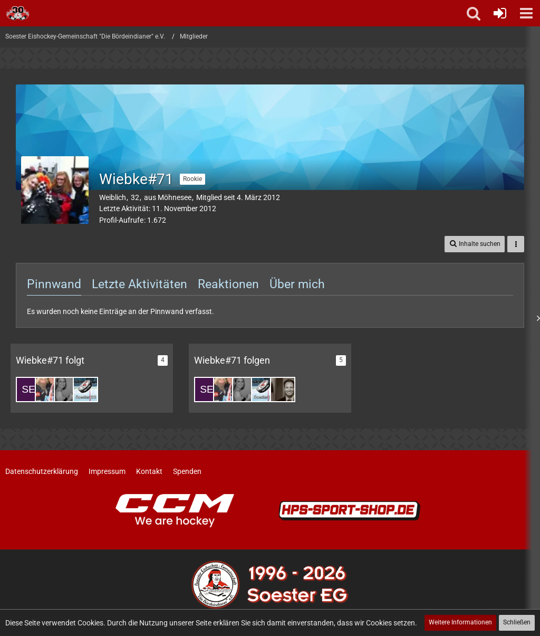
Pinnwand (54, 284)
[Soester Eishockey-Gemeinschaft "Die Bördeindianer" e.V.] (17, 13)
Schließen (517, 622)
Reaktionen (228, 284)
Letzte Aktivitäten (139, 284)
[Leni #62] (66, 389)
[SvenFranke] (282, 389)
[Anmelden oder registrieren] (499, 13)
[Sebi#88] (28, 389)
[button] (526, 13)
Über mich (297, 284)
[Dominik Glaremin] (85, 389)
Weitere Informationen (460, 622)
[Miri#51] (47, 389)
